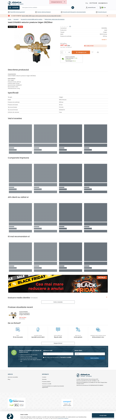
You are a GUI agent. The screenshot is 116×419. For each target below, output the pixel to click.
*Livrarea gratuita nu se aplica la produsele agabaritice (53, 386)
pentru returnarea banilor (79, 12)
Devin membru (94, 358)
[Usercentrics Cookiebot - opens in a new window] (10, 416)
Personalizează (103, 412)
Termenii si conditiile (65, 357)
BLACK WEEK (12, 27)
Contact (44, 377)
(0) (70, 26)
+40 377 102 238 (93, 3)
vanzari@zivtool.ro (103, 3)
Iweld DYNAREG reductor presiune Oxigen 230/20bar (24, 313)
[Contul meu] (90, 7)
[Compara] (98, 52)
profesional (48, 12)
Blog (87, 3)
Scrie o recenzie (58, 302)
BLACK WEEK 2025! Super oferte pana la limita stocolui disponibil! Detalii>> (41, 16)
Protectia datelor (46, 381)
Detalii (22, 415)
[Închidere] (107, 16)
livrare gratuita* (21, 12)
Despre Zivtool (58, 343)
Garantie (100, 12)
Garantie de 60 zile (68, 12)
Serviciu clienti (41, 12)
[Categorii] (14, 8)
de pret (105, 12)
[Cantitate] (65, 52)
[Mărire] (69, 52)
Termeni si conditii (46, 384)
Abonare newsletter (13, 377)
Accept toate (103, 407)
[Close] (64, 2)
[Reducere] (61, 52)
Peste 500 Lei (13, 12)
